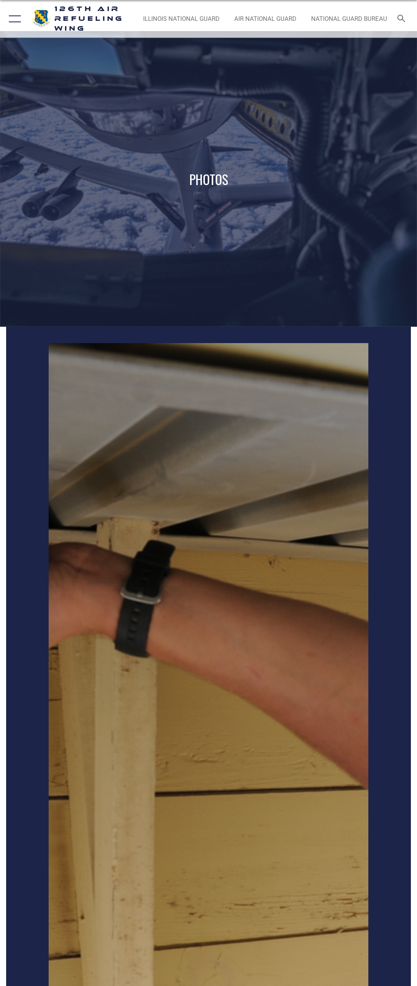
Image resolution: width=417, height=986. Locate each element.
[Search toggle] (403, 19)
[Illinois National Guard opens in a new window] (181, 19)
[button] (13, 19)
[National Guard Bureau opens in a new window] (348, 19)
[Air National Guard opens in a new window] (265, 19)
